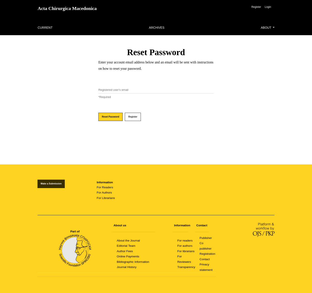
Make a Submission (51, 183)
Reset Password (110, 117)
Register (256, 6)
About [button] (266, 27)
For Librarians (106, 198)
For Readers (105, 187)
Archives (156, 27)
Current (45, 27)
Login (268, 6)
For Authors (104, 192)
